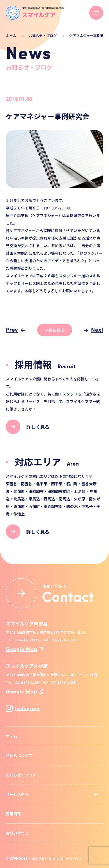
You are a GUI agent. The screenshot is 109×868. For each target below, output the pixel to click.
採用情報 (13, 813)
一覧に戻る (54, 330)
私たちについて (19, 755)
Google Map (21, 648)
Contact (68, 596)
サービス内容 (17, 794)
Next (97, 329)
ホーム (11, 35)
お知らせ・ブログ (43, 35)
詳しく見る (37, 426)
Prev (12, 329)
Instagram (22, 708)
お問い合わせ (17, 833)
